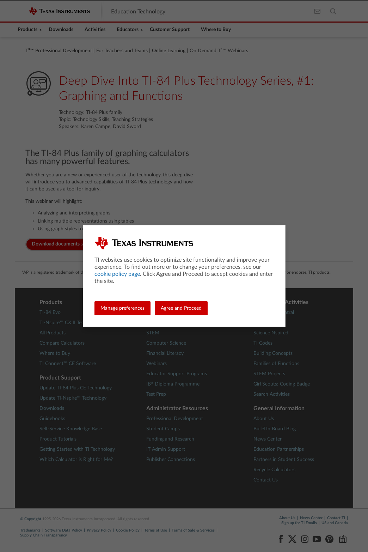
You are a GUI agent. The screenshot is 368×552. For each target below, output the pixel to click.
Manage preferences (122, 308)
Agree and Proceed (181, 308)
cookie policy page (117, 274)
